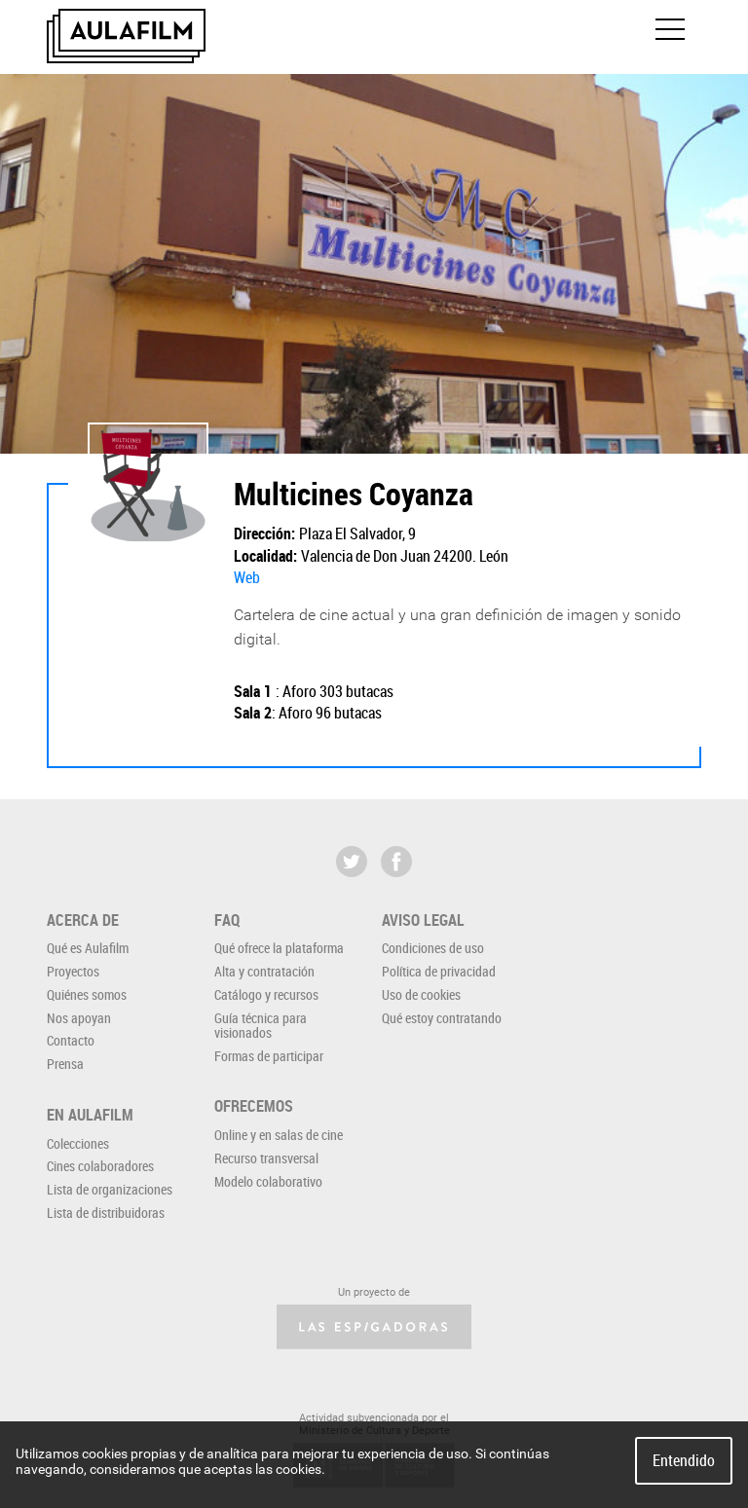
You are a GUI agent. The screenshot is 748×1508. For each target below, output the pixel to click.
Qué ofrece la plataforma (279, 947)
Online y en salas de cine (278, 1134)
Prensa (65, 1063)
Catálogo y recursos (266, 994)
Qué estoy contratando (442, 1018)
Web (247, 577)
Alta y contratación (264, 971)
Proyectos (73, 971)
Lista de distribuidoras (106, 1212)
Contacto (70, 1040)
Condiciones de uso (433, 947)
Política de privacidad (439, 971)
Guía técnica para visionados (260, 1025)
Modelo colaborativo (268, 1181)
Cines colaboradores (100, 1166)
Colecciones (78, 1143)
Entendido (684, 1460)
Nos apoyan (79, 1018)
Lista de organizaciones (109, 1189)
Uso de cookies (421, 994)
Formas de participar (268, 1056)
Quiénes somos (87, 994)
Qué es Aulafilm (88, 947)
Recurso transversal (266, 1158)
